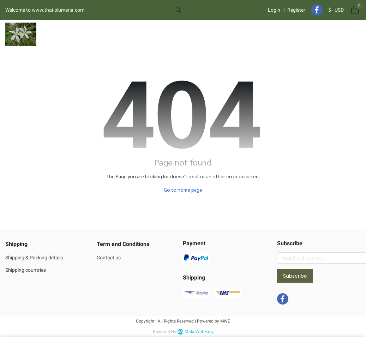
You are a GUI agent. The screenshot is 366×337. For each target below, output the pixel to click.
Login (274, 10)
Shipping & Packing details (34, 257)
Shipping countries (25, 270)
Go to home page (183, 189)
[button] (218, 9)
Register (296, 10)
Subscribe (295, 275)
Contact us (109, 257)
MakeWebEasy (199, 332)
